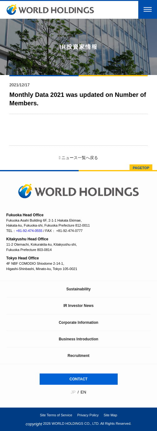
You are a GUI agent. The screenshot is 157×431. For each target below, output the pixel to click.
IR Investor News (78, 305)
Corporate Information (78, 322)
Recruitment (78, 355)
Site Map (110, 415)
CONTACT (79, 379)
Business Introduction (78, 339)
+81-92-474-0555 (29, 231)
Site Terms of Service (56, 415)
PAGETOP (141, 168)
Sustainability (78, 289)
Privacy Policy (87, 415)
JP (73, 392)
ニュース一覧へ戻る (78, 157)
